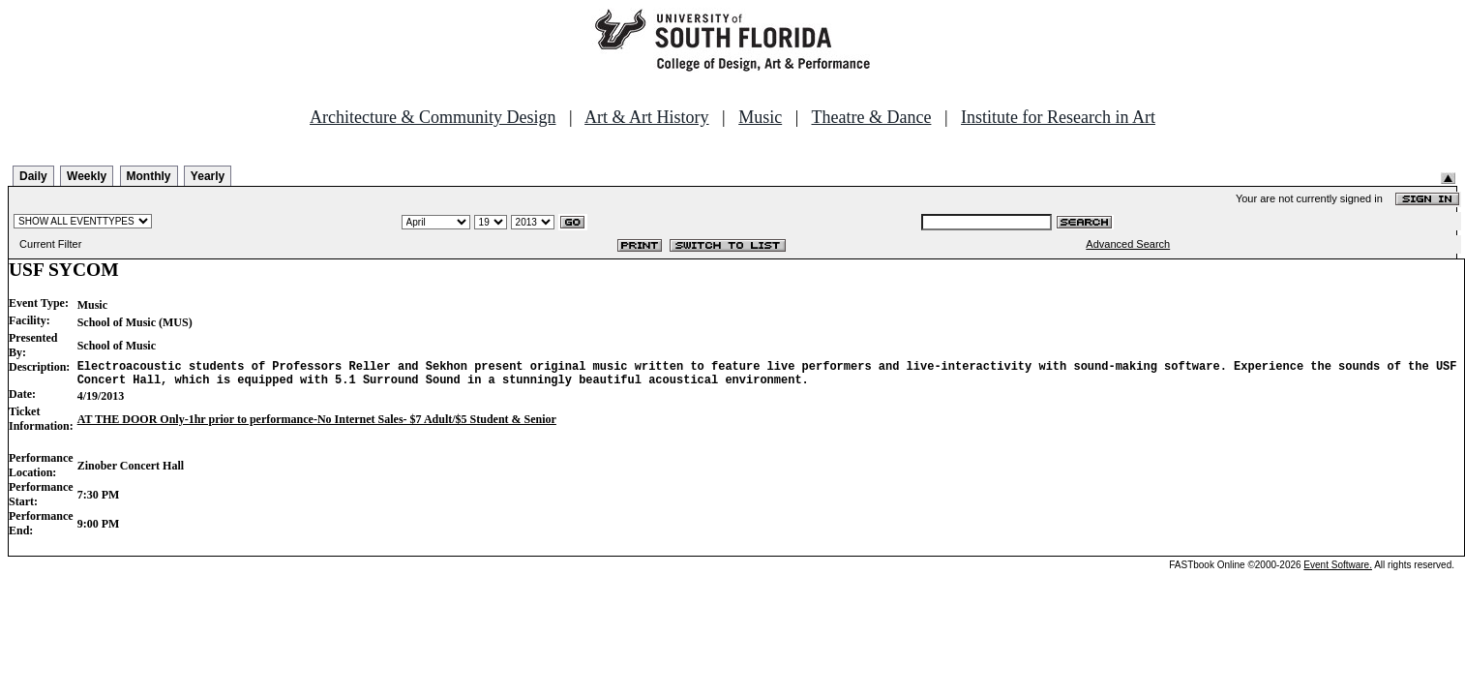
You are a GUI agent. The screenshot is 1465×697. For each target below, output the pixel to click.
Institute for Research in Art (1058, 117)
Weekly (86, 176)
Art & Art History (646, 117)
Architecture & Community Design (432, 117)
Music (760, 117)
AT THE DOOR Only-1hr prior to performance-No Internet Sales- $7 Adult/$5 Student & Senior (316, 425)
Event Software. (1337, 570)
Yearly (207, 176)
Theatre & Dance (871, 117)
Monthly (149, 176)
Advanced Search (1128, 244)
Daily (33, 176)
